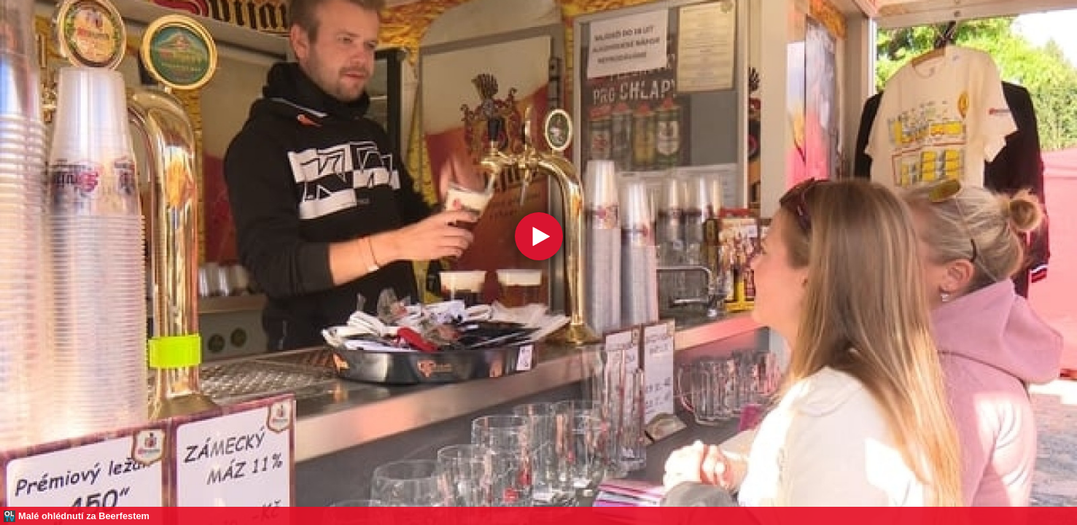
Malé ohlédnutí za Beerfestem (83, 515)
